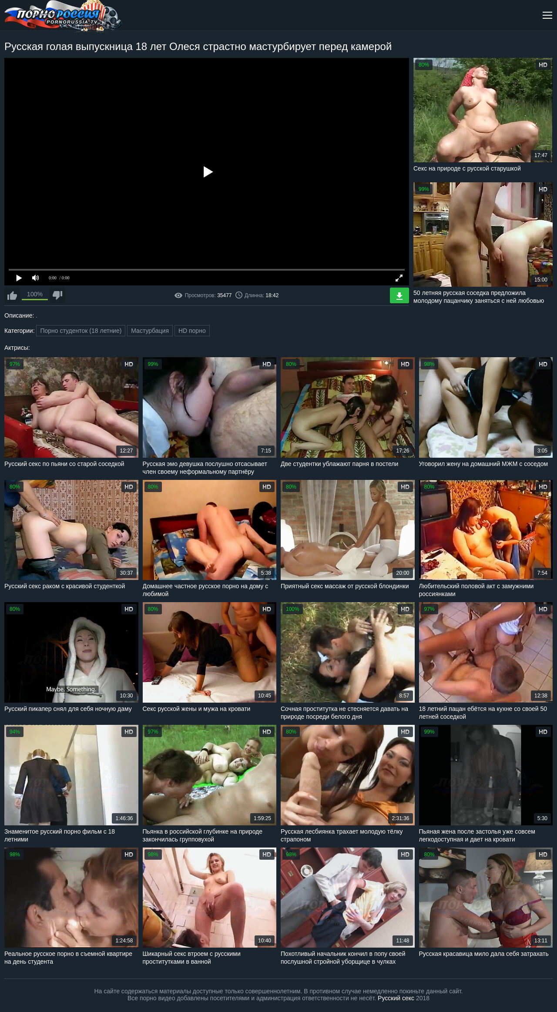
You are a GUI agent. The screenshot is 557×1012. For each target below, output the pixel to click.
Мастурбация (150, 330)
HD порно (192, 330)
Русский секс (396, 998)
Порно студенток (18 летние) (80, 330)
